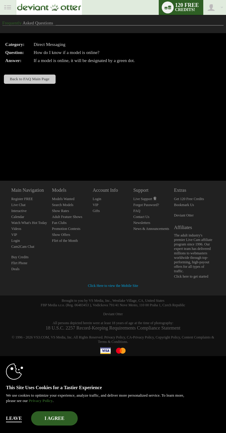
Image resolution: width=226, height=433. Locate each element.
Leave (14, 418)
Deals (15, 269)
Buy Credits (20, 257)
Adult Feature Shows (67, 217)
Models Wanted (63, 199)
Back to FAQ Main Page (29, 79)
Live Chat (18, 205)
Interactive (19, 211)
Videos (16, 229)
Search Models (63, 205)
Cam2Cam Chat (22, 247)
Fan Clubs (59, 223)
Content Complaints (196, 337)
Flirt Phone (19, 263)
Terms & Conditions (112, 342)
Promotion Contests (66, 229)
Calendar (17, 217)
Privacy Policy (114, 337)
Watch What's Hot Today (29, 223)
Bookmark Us (184, 205)
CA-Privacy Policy (140, 337)
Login (15, 241)
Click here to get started (191, 276)
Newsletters (141, 223)
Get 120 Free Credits (189, 199)
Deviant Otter (184, 215)
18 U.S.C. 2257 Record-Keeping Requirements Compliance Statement (112, 327)
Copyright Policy (167, 337)
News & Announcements (151, 229)
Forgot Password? (146, 205)
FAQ (136, 211)
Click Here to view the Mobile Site (113, 286)
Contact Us (141, 217)
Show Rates (60, 211)
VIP (14, 235)
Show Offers (61, 235)
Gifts (96, 211)
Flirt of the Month (65, 241)
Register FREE (22, 199)
